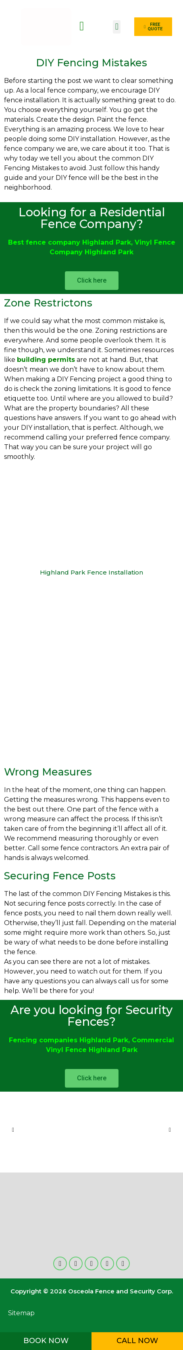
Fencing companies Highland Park (68, 1040)
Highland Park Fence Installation (91, 572)
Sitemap (21, 1313)
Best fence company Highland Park (69, 242)
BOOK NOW (46, 1340)
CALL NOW (137, 1340)
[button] (117, 27)
